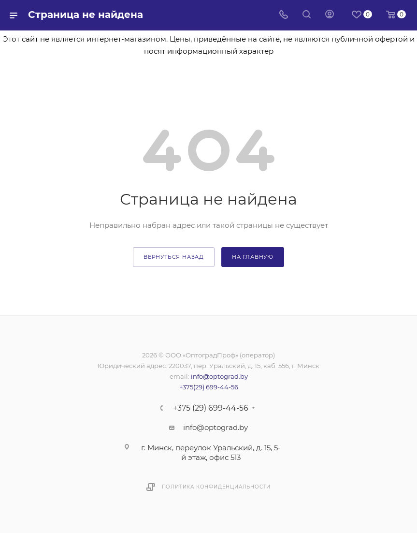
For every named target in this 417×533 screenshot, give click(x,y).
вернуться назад (174, 256)
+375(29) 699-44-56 (208, 387)
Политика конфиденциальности (216, 487)
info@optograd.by (219, 376)
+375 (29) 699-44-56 (210, 408)
